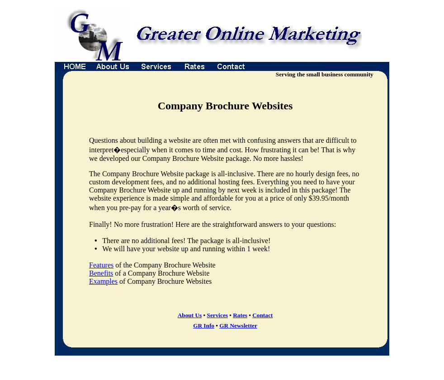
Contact (262, 315)
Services (217, 315)
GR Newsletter (238, 325)
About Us (190, 315)
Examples (103, 281)
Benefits (101, 273)
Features (101, 265)
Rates (240, 315)
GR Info (203, 325)
